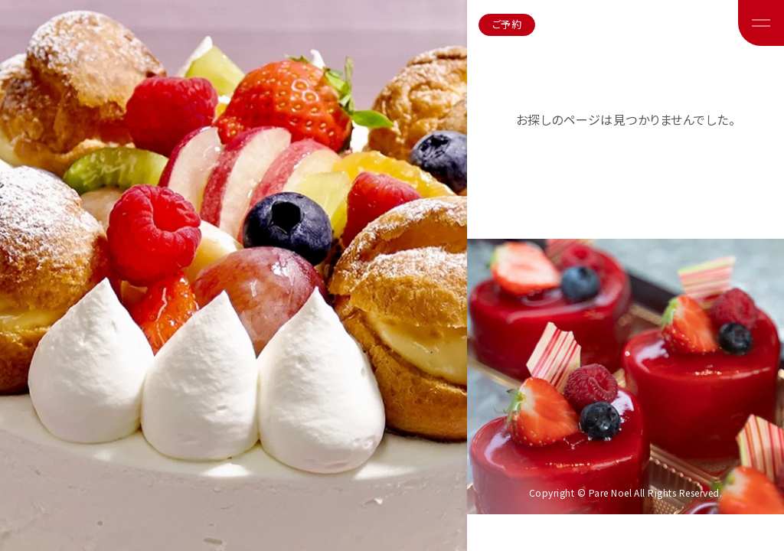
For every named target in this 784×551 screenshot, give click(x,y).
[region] (392, 275)
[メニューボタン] (761, 23)
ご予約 (506, 24)
